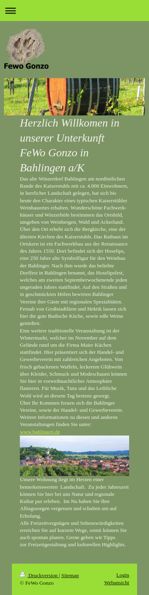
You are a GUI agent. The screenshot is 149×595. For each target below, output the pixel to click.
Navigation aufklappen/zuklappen (74, 10)
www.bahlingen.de (40, 432)
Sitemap (70, 575)
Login (122, 575)
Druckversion (39, 575)
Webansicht (116, 582)
